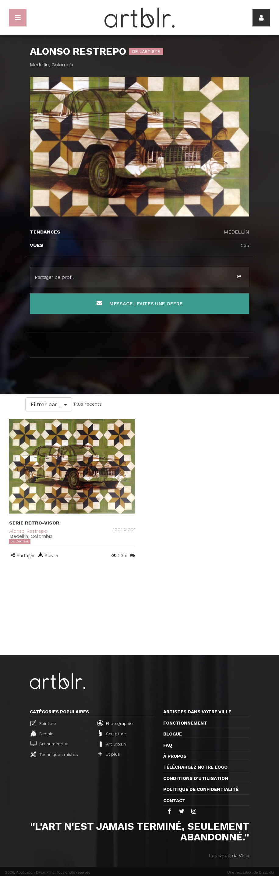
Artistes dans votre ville (197, 712)
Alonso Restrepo (28, 531)
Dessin (41, 733)
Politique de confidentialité (200, 789)
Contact (174, 800)
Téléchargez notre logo (195, 767)
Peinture (43, 723)
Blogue (172, 734)
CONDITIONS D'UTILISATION (195, 778)
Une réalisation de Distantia (250, 872)
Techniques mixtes (54, 754)
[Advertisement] (139, 609)
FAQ (167, 745)
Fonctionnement (185, 723)
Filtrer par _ (48, 404)
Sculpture (112, 733)
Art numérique (49, 743)
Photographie (115, 723)
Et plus (109, 754)
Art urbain (112, 744)
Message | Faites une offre (140, 303)
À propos (174, 756)
